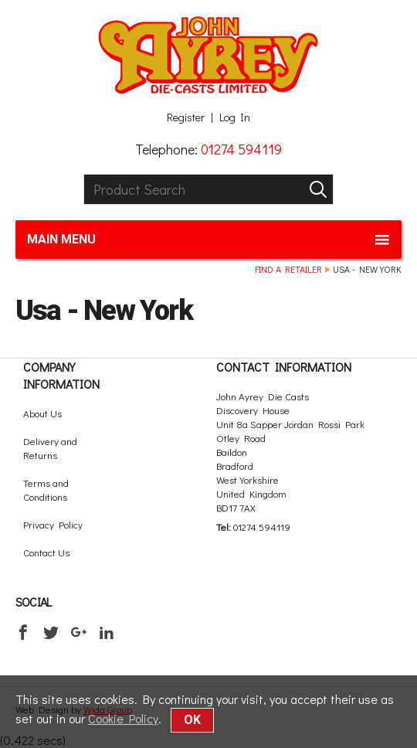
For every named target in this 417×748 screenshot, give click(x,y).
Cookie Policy (123, 718)
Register (186, 117)
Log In (234, 117)
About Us (42, 413)
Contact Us (46, 552)
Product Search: (83, 174)
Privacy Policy (53, 524)
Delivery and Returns (50, 447)
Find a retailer (288, 269)
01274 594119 (241, 149)
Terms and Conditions (46, 489)
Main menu (208, 239)
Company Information (61, 375)
